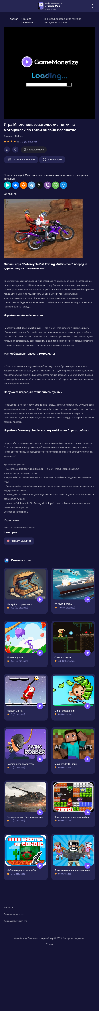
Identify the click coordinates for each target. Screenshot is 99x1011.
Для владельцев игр (14, 914)
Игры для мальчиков (18, 540)
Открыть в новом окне (21, 159)
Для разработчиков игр (15, 921)
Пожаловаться (34, 149)
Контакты (8, 907)
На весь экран (52, 159)
